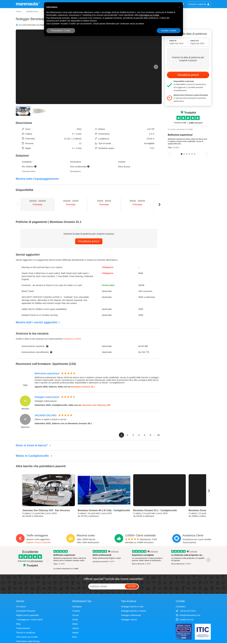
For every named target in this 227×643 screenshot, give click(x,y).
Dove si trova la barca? (33, 445)
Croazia (76, 611)
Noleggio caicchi (129, 619)
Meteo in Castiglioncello (34, 455)
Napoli (75, 632)
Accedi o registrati (199, 4)
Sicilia (75, 619)
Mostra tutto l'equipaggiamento (37, 178)
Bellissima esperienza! (47, 373)
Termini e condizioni (25, 632)
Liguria (75, 628)
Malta (75, 624)
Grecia (75, 615)
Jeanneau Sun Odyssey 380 (96, 405)
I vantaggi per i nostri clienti (29, 619)
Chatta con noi (185, 619)
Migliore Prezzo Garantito (38, 542)
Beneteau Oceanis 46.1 (83, 386)
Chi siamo (21, 606)
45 (158, 435)
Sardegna (77, 606)
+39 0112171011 (186, 611)
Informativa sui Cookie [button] (149, 15)
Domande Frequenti (25, 611)
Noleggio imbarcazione (46, 401)
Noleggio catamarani (131, 615)
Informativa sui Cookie (27, 637)
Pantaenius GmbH (72, 338)
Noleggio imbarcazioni (47, 397)
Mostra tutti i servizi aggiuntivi (38, 322)
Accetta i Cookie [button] (168, 30)
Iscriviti (131, 586)
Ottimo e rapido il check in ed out (50, 419)
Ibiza (74, 637)
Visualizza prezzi (89, 241)
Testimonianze (23, 628)
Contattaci (181, 606)
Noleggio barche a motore (133, 611)
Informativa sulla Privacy (28, 641)
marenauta (27, 3)
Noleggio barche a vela (132, 606)
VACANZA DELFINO (45, 415)
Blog (18, 624)
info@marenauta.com (188, 615)
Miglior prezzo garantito (27, 615)
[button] (179, 7)
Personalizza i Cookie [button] (61, 30)
